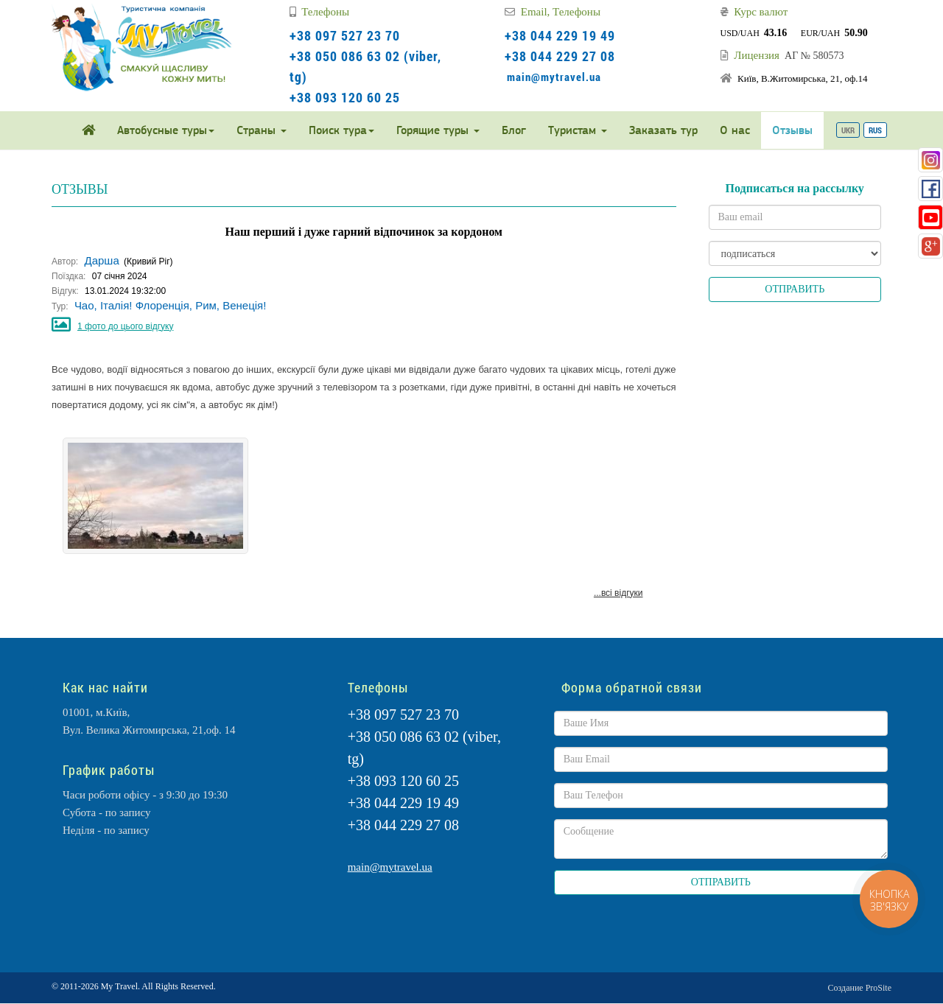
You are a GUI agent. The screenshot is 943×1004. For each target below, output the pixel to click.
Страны (261, 130)
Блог (514, 130)
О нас (735, 130)
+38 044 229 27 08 (560, 56)
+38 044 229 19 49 (560, 35)
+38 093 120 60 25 (345, 97)
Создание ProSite (859, 988)
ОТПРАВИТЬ (794, 289)
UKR (848, 130)
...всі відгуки (618, 593)
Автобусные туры (165, 130)
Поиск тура (341, 130)
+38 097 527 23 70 (345, 35)
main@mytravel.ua (554, 76)
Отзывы (792, 130)
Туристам (577, 130)
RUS (875, 130)
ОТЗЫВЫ (80, 189)
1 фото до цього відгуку (125, 326)
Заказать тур (663, 130)
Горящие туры (438, 130)
